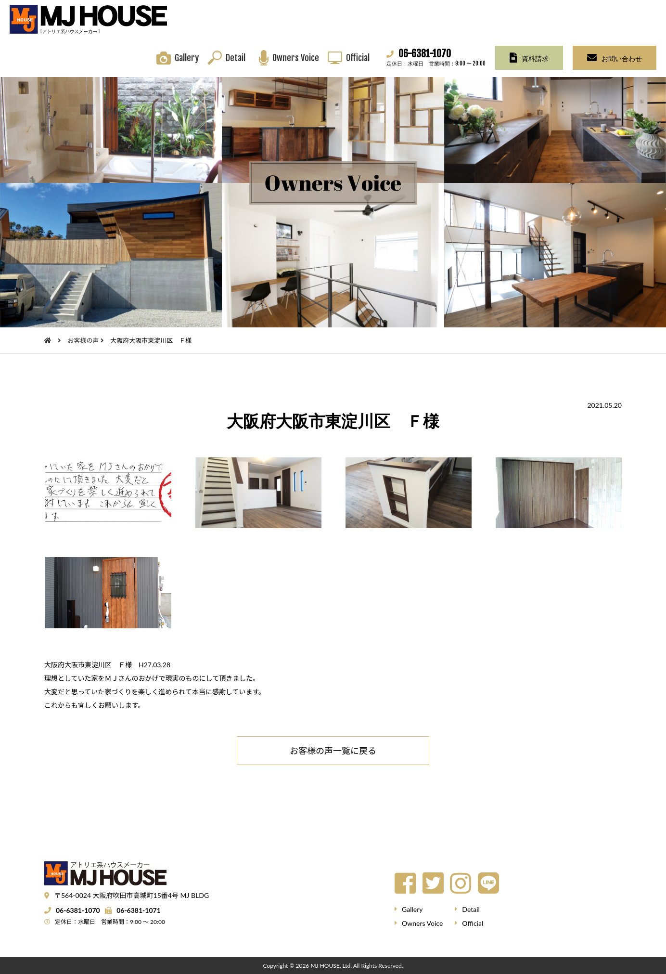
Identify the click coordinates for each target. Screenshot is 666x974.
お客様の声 (83, 340)
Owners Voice (295, 57)
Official (358, 57)
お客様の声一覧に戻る (333, 750)
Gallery (187, 57)
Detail (235, 57)
